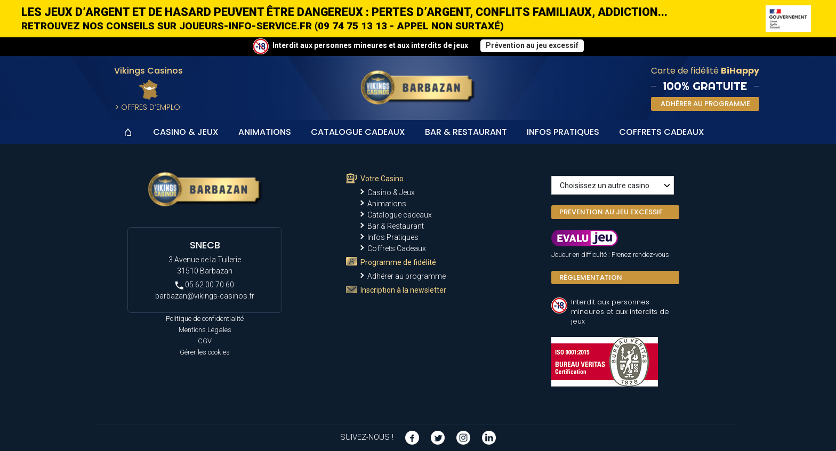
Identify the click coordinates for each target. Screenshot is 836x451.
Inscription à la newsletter (403, 290)
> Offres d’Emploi (148, 107)
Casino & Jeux (186, 132)
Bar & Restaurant (466, 132)
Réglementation (590, 277)
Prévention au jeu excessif (532, 45)
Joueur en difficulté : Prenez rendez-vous (610, 255)
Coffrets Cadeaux (661, 132)
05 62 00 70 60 (204, 284)
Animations (264, 132)
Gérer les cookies (205, 352)
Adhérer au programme (406, 276)
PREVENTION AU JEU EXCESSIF (611, 212)
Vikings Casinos (148, 71)
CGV (205, 341)
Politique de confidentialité (205, 319)
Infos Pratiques (563, 132)
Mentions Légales (205, 330)
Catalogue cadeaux (358, 132)
